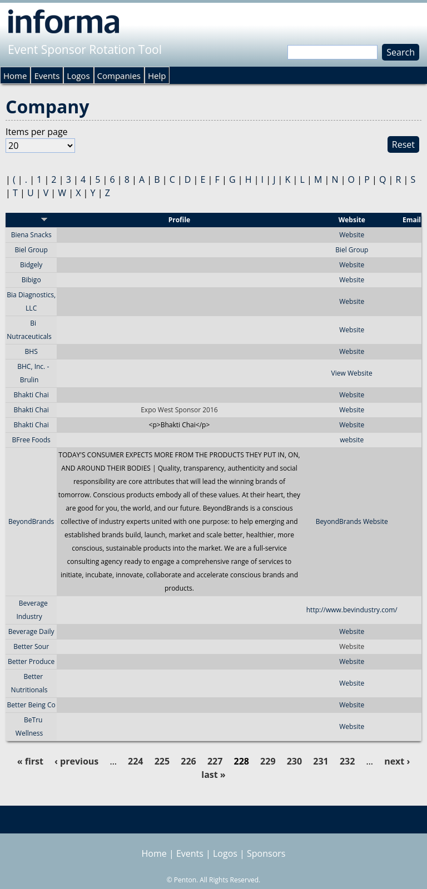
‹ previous (76, 761)
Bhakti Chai (31, 394)
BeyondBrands (31, 521)
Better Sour (31, 646)
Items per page (37, 132)
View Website (352, 373)
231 (320, 761)
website (352, 439)
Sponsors (266, 853)
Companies (119, 75)
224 (135, 761)
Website (351, 234)
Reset (403, 144)
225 (162, 761)
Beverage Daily (31, 631)
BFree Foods (31, 439)
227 (214, 761)
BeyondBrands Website (352, 521)
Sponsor (30, 219)
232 (347, 761)
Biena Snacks (31, 234)
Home (15, 75)
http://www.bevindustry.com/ (352, 610)
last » (213, 774)
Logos (78, 75)
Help (157, 75)
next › (397, 761)
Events (46, 75)
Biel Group (31, 249)
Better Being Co (31, 705)
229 (267, 761)
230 (294, 761)
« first (30, 761)
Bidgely (31, 264)
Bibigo (31, 279)
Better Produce (31, 661)
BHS (31, 351)
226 (188, 761)
